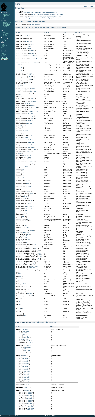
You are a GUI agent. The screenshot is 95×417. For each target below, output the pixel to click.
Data (2, 44)
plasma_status (20, 213)
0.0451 (38, 250)
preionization (19, 214)
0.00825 (39, 251)
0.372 (31, 295)
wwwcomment (20, 315)
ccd (17, 70)
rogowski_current (20, 227)
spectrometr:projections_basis (24, 264)
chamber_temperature (22, 82)
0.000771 (25, 167)
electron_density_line (21, 109)
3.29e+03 (29, 145)
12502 (22, 240)
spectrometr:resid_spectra (23, 266)
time (17, 281)
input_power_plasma (21, 147)
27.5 (28, 234)
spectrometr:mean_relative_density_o (26, 259)
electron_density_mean (22, 111)
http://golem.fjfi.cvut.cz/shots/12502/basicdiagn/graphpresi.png (47, 14)
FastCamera (5, 16)
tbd (17, 276)
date (17, 94)
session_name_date (21, 239)
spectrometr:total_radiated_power (25, 270)
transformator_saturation (22, 295)
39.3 (31, 79)
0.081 (19, 65)
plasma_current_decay (22, 193)
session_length (20, 236)
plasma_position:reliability (23, 200)
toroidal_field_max (21, 286)
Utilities (3, 49)
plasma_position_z (21, 206)
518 (30, 195)
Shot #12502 (9, 1)
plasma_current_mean (22, 195)
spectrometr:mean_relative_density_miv (26, 256)
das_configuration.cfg (40, 322)
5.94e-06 (29, 44)
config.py (49, 27)
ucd (17, 308)
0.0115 (39, 255)
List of (30, 21)
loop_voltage (19, 155)
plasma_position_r (21, 203)
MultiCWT (5, 26)
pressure (18, 217)
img (33, 50)
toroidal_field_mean (21, 289)
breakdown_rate (20, 41)
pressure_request (20, 223)
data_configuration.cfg (36, 27)
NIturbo (4, 32)
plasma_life (19, 198)
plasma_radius (20, 208)
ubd (17, 304)
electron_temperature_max (23, 118)
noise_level (19, 167)
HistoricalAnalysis (7, 23)
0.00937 (26, 210)
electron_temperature (21, 116)
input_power (19, 137)
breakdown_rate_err (21, 44)
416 (36, 248)
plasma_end (19, 196)
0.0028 (19, 153)
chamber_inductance (21, 74)
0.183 (27, 35)
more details (58, 27)
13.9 (32, 118)
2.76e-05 (39, 253)
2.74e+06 (31, 193)
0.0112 (20, 70)
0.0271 (38, 259)
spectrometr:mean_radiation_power (25, 248)
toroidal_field (19, 283)
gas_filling (18, 122)
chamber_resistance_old (22, 79)
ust (17, 311)
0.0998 (32, 105)
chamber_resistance (21, 77)
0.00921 (28, 46)
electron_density (20, 103)
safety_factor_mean (21, 234)
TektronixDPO (6, 33)
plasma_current (20, 191)
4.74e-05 (27, 41)
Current (3, 55)
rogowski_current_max (22, 230)
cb (17, 65)
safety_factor (19, 232)
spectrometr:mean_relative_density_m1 (26, 255)
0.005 (19, 273)
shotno (18, 240)
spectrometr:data (20, 242)
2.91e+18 (34, 107)
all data (63, 27)
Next (2, 53)
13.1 (34, 261)
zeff (17, 317)
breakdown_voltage (21, 48)
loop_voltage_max (21, 157)
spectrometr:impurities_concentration (25, 247)
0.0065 (20, 278)
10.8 (28, 280)
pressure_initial (20, 220)
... (34, 50)
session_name (20, 237)
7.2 (28, 48)
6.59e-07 (30, 74)
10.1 (31, 200)
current (93, 1)
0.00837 (40, 256)
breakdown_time (20, 46)
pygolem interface (35, 24)
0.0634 (38, 258)
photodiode (19, 177)
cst (17, 86)
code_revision (20, 83)
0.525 (28, 286)
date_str (18, 96)
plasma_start (19, 210)
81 (29, 38)
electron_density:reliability (23, 105)
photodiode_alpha (21, 180)
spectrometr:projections (22, 263)
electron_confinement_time (23, 101)
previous (85, 1)
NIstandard (5, 34)
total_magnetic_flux (21, 293)
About (2, 46)
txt (29, 50)
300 (20, 308)
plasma (18, 189)
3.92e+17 (31, 111)
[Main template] (3, 415)
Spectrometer (6, 18)
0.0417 (28, 183)
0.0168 (25, 196)
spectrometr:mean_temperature (24, 261)
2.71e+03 (33, 149)
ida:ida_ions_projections (22, 135)
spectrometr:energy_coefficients (24, 244)
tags (17, 272)
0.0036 (21, 68)
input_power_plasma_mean (23, 149)
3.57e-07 (32, 98)
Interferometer (6, 15)
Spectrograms (6, 25)
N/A (29, 82)
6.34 (28, 158)
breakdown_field (20, 35)
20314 (26, 236)
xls (31, 50)
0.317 (28, 289)
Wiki (2, 47)
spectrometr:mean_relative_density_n (26, 258)
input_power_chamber (22, 139)
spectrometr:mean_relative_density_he (26, 253)
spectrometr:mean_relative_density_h (26, 251)
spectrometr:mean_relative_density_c (26, 250)
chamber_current (20, 73)
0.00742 (25, 198)
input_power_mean (21, 145)
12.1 (23, 217)
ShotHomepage (6, 24)
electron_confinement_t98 (23, 98)
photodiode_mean (21, 183)
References (4, 45)
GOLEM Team (54, 415)
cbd (17, 68)
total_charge (19, 292)
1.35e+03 (31, 230)
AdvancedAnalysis (7, 22)
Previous (3, 54)
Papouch (5, 35)
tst (17, 298)
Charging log (4, 40)
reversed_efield (20, 225)
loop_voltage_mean (21, 158)
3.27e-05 (33, 101)
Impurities (5, 28)
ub (17, 301)
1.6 (24, 292)
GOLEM (3, 1)
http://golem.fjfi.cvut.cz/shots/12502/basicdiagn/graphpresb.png (40, 12)
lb (16, 153)
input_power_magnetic (22, 142)
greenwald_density (21, 123)
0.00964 (30, 77)
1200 (19, 301)
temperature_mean (21, 280)
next (89, 1)
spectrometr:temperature (22, 267)
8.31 (28, 157)
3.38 (26, 220)
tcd (17, 278)
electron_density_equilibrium (23, 107)
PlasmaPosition (6, 14)
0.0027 (20, 86)
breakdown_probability (22, 38)
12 (26, 223)
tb (16, 273)
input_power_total (21, 151)
